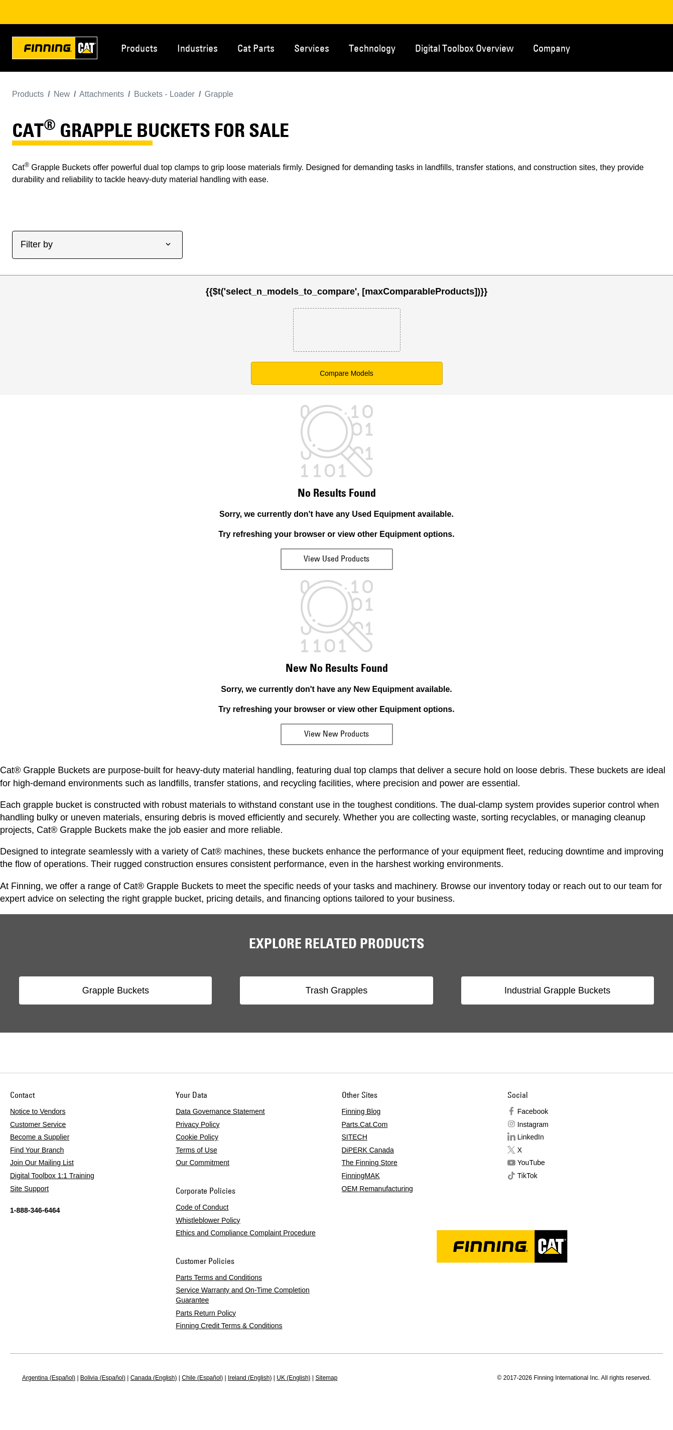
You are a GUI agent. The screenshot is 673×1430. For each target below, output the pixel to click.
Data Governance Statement (220, 1111)
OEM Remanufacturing (377, 1189)
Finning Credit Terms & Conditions (229, 1326)
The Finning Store (369, 1163)
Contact (625, 47)
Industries (197, 48)
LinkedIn (530, 1137)
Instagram (533, 1124)
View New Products (336, 734)
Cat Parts (256, 48)
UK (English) (293, 1377)
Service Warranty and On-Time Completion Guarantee (243, 1295)
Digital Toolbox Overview (464, 48)
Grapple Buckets (147, 990)
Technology (372, 48)
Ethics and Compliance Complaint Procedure (246, 1233)
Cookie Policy (197, 1137)
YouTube (531, 1163)
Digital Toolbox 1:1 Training (52, 1176)
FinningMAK (361, 1176)
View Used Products (336, 558)
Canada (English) (153, 1377)
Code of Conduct (202, 1207)
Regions (658, 47)
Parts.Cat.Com (365, 1124)
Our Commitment (202, 1163)
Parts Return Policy (206, 1313)
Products (139, 48)
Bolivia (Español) (102, 1377)
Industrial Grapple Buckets (525, 990)
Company (551, 48)
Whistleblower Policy (208, 1220)
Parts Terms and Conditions (219, 1277)
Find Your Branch (37, 1150)
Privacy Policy (197, 1124)
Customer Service (38, 1124)
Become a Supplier (39, 1137)
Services (311, 48)
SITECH (354, 1137)
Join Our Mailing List (42, 1163)
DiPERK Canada (368, 1150)
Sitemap (326, 1377)
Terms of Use (196, 1150)
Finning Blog (361, 1111)
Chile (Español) (202, 1377)
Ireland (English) (250, 1377)
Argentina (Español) (48, 1377)
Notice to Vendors (38, 1111)
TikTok (527, 1176)
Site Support (29, 1189)
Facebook (532, 1111)
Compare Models (346, 373)
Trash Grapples (336, 990)
